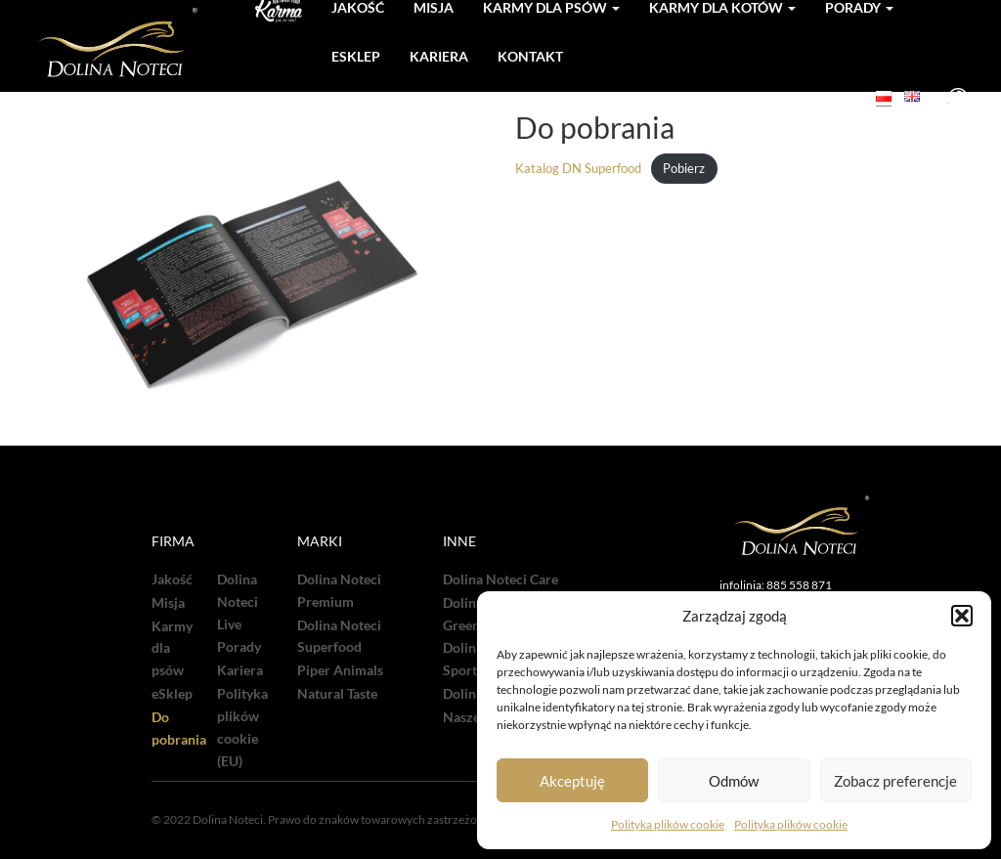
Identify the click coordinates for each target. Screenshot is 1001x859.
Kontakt (530, 56)
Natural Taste (337, 694)
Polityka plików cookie (667, 824)
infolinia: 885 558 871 (775, 585)
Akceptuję (572, 781)
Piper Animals (340, 670)
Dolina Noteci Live (237, 602)
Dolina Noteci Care (500, 579)
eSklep (172, 694)
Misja (168, 603)
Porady (239, 647)
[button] (962, 615)
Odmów (734, 781)
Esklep (355, 56)
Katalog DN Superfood (578, 169)
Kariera (439, 56)
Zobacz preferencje (895, 781)
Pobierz (684, 169)
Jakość (172, 579)
